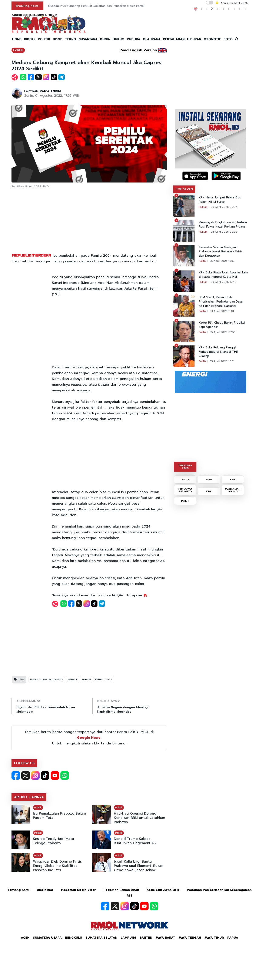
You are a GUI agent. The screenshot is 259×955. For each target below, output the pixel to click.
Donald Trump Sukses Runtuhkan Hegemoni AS (135, 841)
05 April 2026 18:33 (222, 261)
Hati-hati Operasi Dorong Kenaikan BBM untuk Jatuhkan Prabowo (139, 817)
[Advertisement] (89, 221)
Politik (18, 50)
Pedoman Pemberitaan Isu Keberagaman (219, 890)
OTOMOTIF (212, 39)
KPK (233, 479)
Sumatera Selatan (101, 937)
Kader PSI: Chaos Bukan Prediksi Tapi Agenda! (222, 325)
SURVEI (86, 679)
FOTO (228, 39)
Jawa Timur (214, 937)
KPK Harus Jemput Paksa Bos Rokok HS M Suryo (220, 199)
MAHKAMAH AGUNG (232, 490)
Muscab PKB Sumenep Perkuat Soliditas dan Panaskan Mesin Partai (96, 6)
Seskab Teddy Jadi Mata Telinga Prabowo (53, 841)
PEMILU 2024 (103, 679)
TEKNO (70, 39)
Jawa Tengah (190, 937)
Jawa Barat (165, 937)
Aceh (25, 937)
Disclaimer (45, 890)
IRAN (209, 479)
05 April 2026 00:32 (224, 232)
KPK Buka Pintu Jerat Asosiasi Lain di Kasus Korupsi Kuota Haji (223, 274)
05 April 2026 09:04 (224, 207)
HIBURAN (194, 39)
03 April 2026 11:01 (221, 311)
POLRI (185, 501)
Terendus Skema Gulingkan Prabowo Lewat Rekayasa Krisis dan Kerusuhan (220, 251)
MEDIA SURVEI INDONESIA (46, 679)
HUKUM (118, 39)
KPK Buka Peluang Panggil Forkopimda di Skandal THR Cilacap (218, 351)
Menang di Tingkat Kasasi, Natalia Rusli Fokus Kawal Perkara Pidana (223, 224)
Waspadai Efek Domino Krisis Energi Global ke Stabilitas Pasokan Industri (57, 865)
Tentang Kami (18, 890)
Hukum (203, 207)
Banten (146, 937)
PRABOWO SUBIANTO (185, 490)
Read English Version (138, 50)
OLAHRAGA (151, 39)
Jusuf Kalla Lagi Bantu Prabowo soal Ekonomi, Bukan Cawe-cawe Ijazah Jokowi (138, 865)
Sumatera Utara (47, 937)
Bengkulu (73, 937)
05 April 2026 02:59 (222, 332)
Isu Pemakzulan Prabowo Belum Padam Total (59, 815)
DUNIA (105, 39)
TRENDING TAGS (185, 467)
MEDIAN (72, 679)
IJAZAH (185, 479)
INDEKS (29, 39)
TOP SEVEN (184, 189)
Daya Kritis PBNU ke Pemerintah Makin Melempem (45, 709)
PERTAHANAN (174, 39)
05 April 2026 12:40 (223, 282)
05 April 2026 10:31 (221, 361)
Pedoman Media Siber (78, 890)
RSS (130, 895)
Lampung (128, 937)
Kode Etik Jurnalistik (163, 890)
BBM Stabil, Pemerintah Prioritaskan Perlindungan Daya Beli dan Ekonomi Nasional (221, 301)
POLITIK (44, 39)
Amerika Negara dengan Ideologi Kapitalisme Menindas (123, 709)
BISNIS (58, 39)
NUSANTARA (88, 39)
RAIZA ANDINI (50, 91)
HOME (16, 39)
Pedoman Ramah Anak (121, 890)
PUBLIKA (133, 39)
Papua (232, 937)
